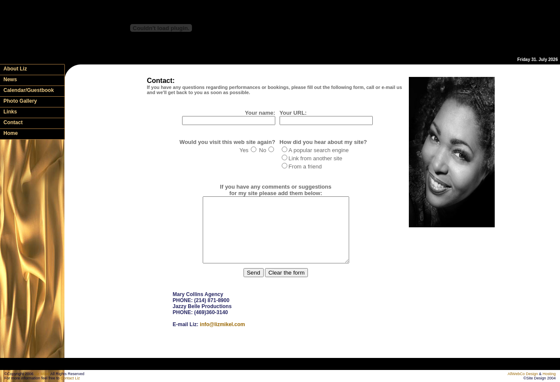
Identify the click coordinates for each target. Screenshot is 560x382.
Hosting (549, 374)
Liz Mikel (41, 374)
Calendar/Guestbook (28, 90)
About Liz (15, 69)
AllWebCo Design (523, 374)
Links (10, 112)
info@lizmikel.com (222, 337)
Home (10, 133)
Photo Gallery (20, 101)
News (10, 79)
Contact (13, 122)
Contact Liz (70, 378)
